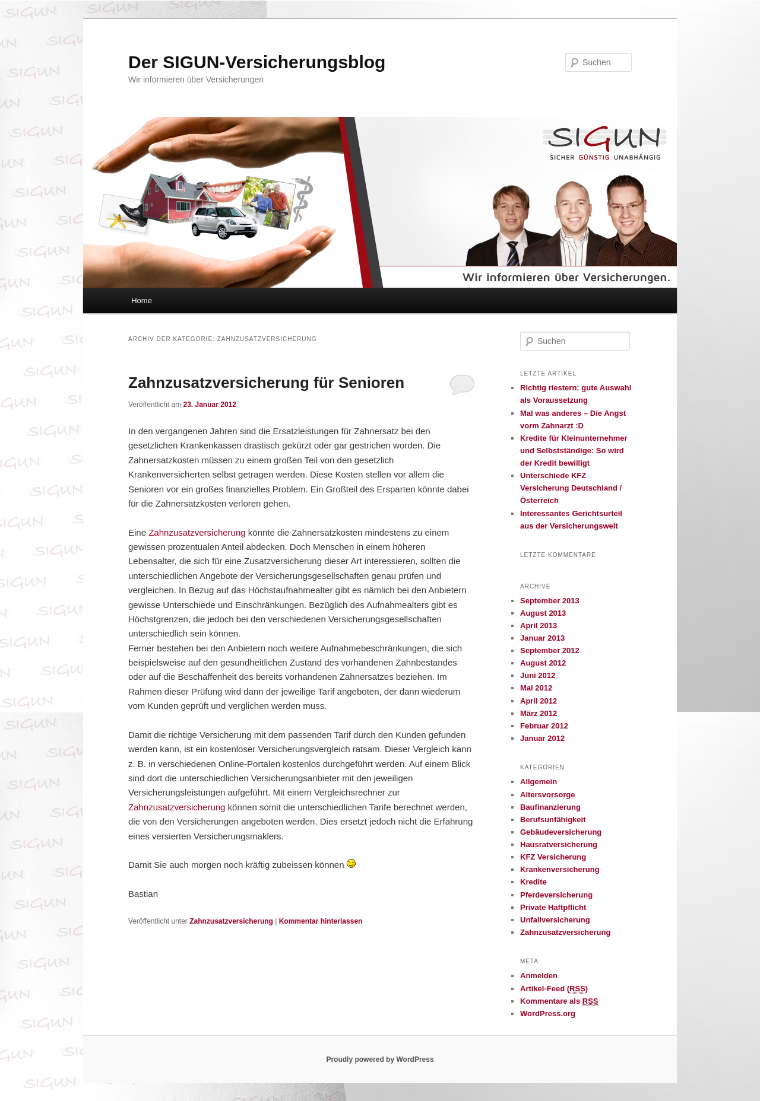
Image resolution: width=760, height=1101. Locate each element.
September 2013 (550, 600)
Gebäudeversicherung (560, 832)
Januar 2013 (542, 638)
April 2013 (538, 625)
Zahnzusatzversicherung (196, 532)
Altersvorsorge (547, 794)
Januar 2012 (542, 738)
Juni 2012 (537, 675)
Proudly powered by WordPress (379, 1059)
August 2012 (543, 662)
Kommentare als (559, 1001)
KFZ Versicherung (553, 856)
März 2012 (538, 713)
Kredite (533, 881)
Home (141, 300)
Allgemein (538, 781)
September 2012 (550, 650)
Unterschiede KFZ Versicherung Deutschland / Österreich (571, 488)
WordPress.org (547, 1013)
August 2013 (543, 613)
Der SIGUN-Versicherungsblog (256, 62)
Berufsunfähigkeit (553, 819)
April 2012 (538, 700)
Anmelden (539, 975)
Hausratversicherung (558, 844)
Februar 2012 (544, 725)
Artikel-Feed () (554, 989)
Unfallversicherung (555, 919)
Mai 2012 (536, 687)
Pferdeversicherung (556, 894)
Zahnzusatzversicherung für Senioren (266, 383)
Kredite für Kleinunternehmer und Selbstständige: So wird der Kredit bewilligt (574, 450)
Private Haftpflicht (553, 907)
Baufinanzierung (550, 807)
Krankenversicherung (560, 869)
